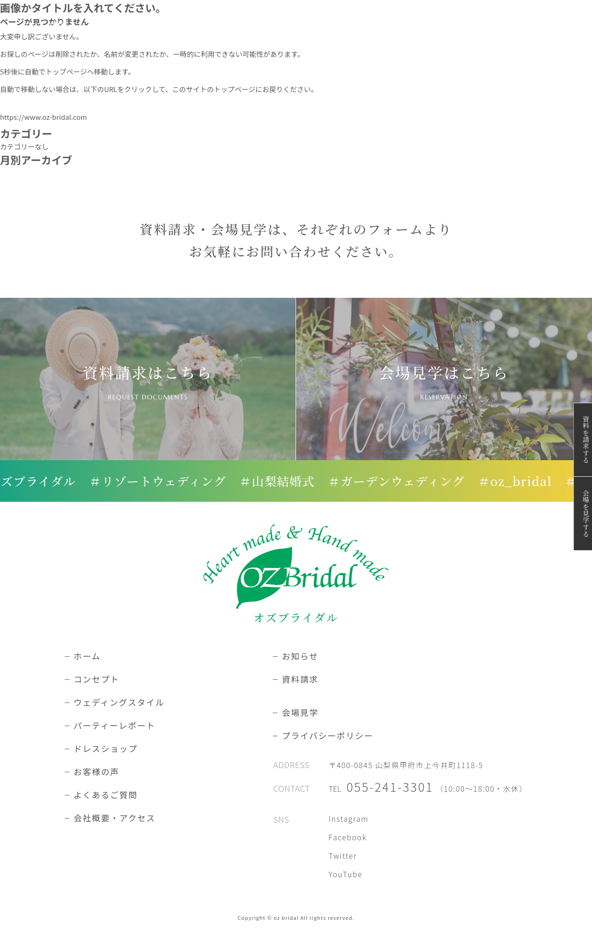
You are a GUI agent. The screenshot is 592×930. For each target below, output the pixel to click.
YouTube (345, 874)
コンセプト (96, 679)
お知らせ (300, 656)
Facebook (347, 837)
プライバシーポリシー (327, 735)
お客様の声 (96, 771)
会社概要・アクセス (114, 818)
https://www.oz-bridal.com (43, 117)
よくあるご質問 (106, 794)
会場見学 (300, 712)
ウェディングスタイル (119, 702)
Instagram (348, 818)
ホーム (87, 656)
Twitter (342, 855)
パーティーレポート (114, 725)
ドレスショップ (106, 748)
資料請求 (300, 679)
